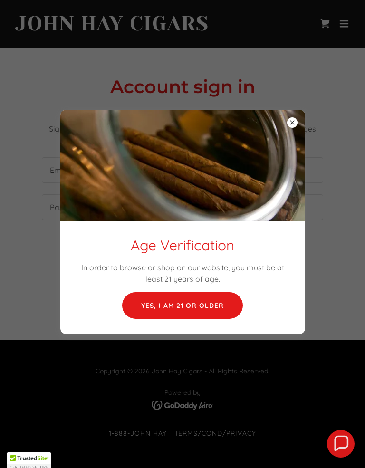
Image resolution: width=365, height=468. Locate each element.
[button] (341, 444)
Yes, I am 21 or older (182, 305)
